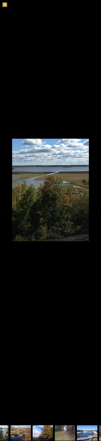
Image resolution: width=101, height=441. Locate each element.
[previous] (6, 215)
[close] (98, 3)
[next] (95, 215)
